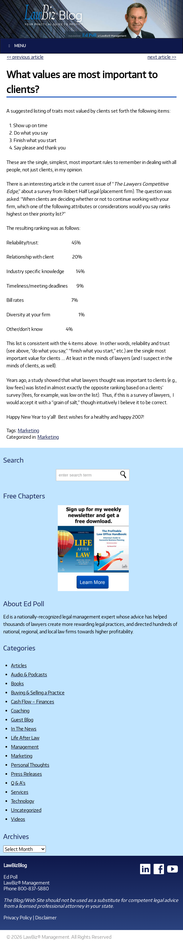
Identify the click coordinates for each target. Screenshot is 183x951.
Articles (19, 665)
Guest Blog (22, 719)
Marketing (28, 430)
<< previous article (25, 57)
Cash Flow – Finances (32, 701)
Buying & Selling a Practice (38, 692)
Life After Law (25, 738)
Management (25, 747)
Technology (22, 801)
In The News (23, 728)
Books (17, 683)
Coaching (20, 710)
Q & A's (18, 783)
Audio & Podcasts (29, 674)
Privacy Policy (18, 917)
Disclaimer (45, 917)
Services (19, 792)
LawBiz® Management (27, 882)
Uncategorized (26, 810)
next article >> (161, 57)
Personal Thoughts (30, 765)
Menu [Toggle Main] (16, 45)
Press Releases (26, 774)
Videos (18, 819)
